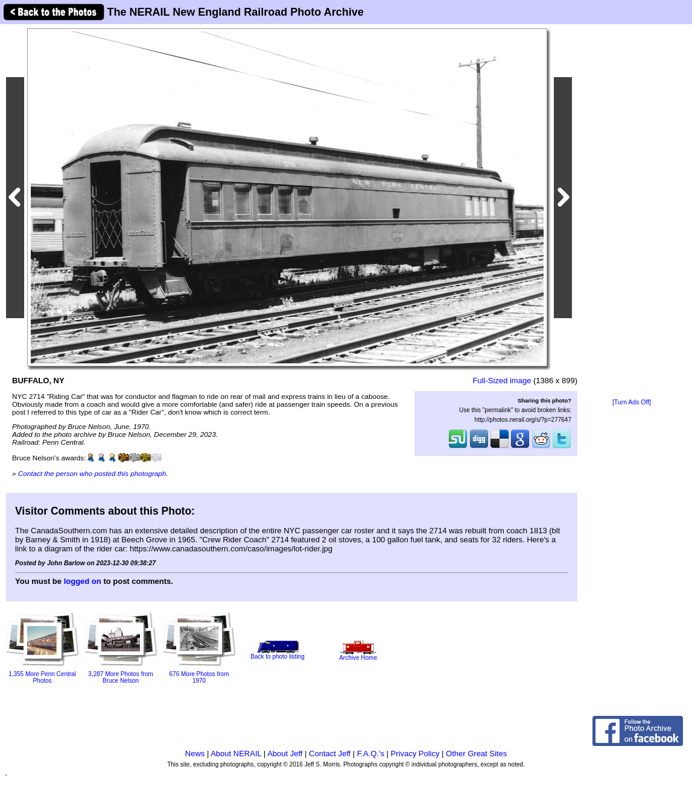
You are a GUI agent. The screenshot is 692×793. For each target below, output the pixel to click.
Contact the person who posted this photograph (92, 473)
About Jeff (284, 753)
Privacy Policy (415, 753)
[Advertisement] (631, 212)
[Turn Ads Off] (631, 402)
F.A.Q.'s (370, 753)
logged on (82, 581)
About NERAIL (236, 753)
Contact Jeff (330, 753)
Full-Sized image (502, 380)
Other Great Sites (476, 753)
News (195, 753)
